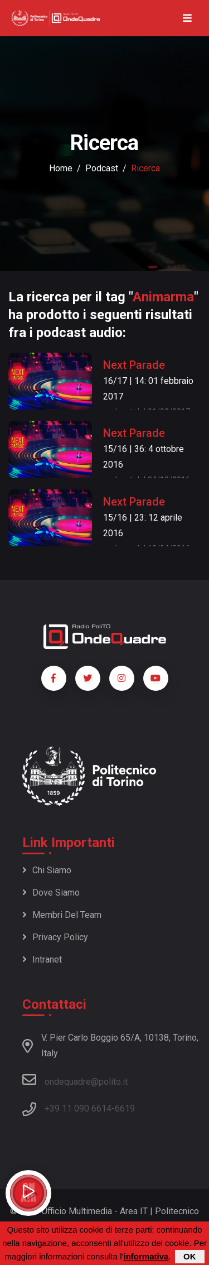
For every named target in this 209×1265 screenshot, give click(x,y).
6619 (125, 1108)
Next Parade (134, 365)
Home (60, 168)
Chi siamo (46, 870)
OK (189, 1257)
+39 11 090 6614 (78, 1108)
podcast (101, 168)
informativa (145, 1257)
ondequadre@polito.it (75, 1079)
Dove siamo (51, 892)
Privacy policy (55, 937)
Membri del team (61, 915)
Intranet (42, 959)
